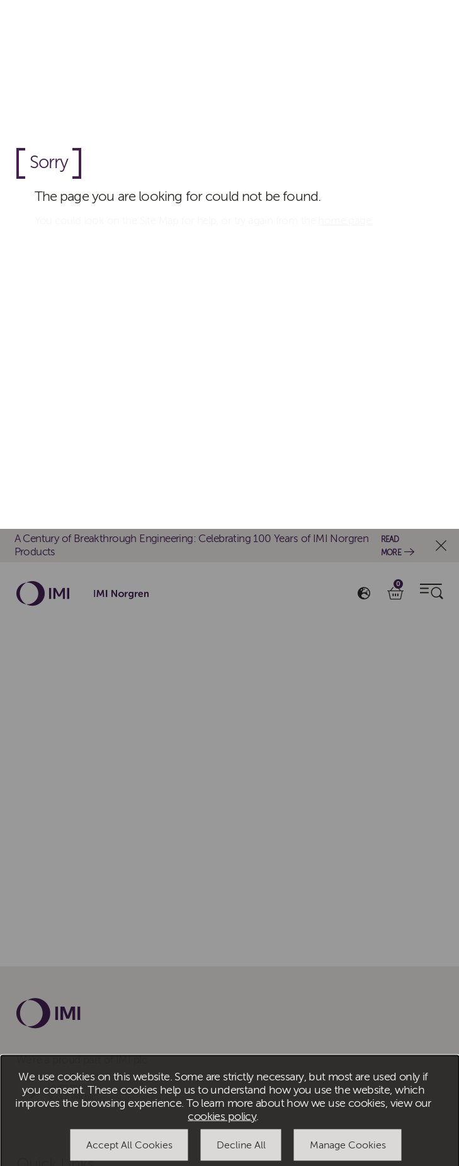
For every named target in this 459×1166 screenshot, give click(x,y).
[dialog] (229, 583)
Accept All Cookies (129, 615)
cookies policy (222, 587)
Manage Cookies (348, 615)
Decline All (241, 615)
